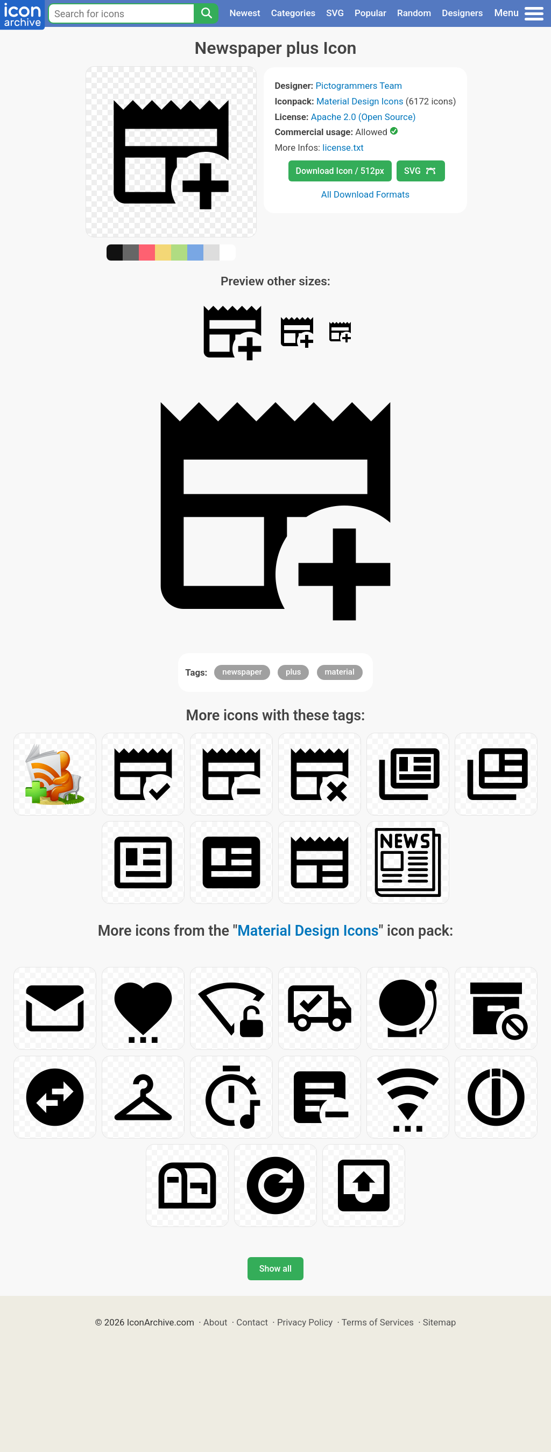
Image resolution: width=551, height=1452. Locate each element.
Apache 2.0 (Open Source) (363, 116)
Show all (275, 1269)
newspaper (242, 672)
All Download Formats (365, 194)
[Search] (206, 13)
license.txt (342, 147)
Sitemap (439, 1322)
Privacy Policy (305, 1322)
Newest (244, 13)
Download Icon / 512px (340, 171)
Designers (462, 13)
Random (414, 13)
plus (293, 672)
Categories (293, 13)
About (215, 1322)
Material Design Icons (360, 101)
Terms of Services (378, 1322)
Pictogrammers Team (359, 85)
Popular (370, 13)
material (340, 672)
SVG (335, 13)
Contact (252, 1322)
